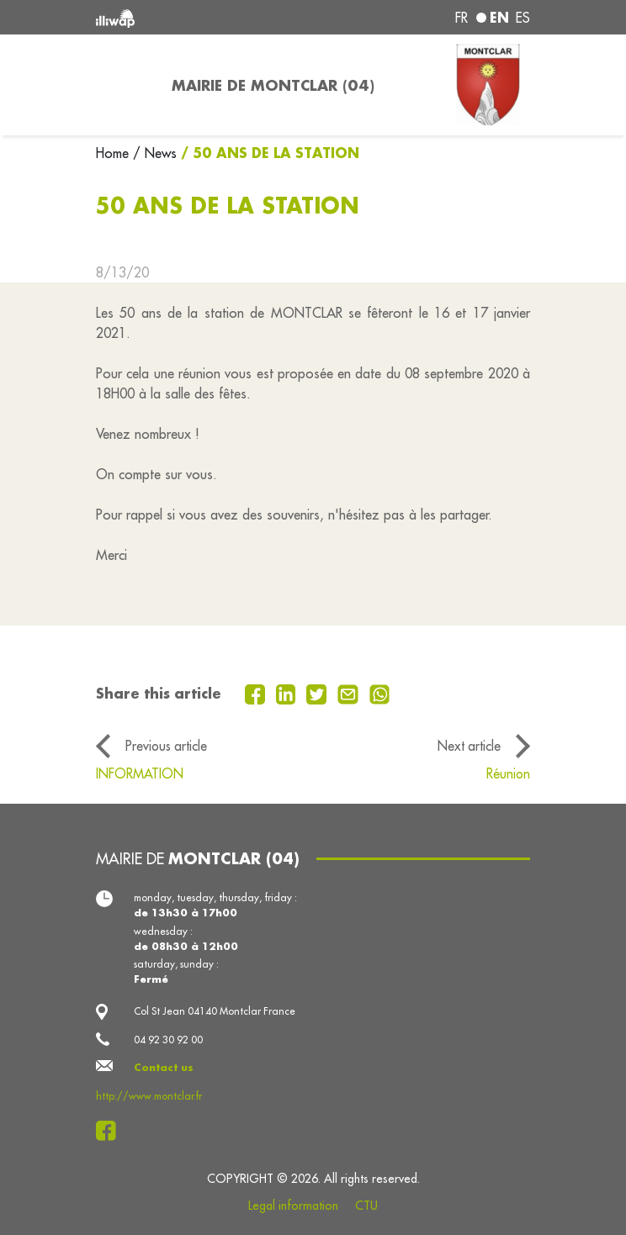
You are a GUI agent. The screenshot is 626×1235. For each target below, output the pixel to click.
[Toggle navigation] (124, 85)
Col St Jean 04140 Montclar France (214, 1011)
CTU (366, 1205)
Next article (469, 745)
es (523, 17)
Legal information (293, 1205)
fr (461, 17)
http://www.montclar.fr (149, 1096)
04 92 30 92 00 (168, 1039)
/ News (155, 153)
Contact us (164, 1067)
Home (114, 153)
